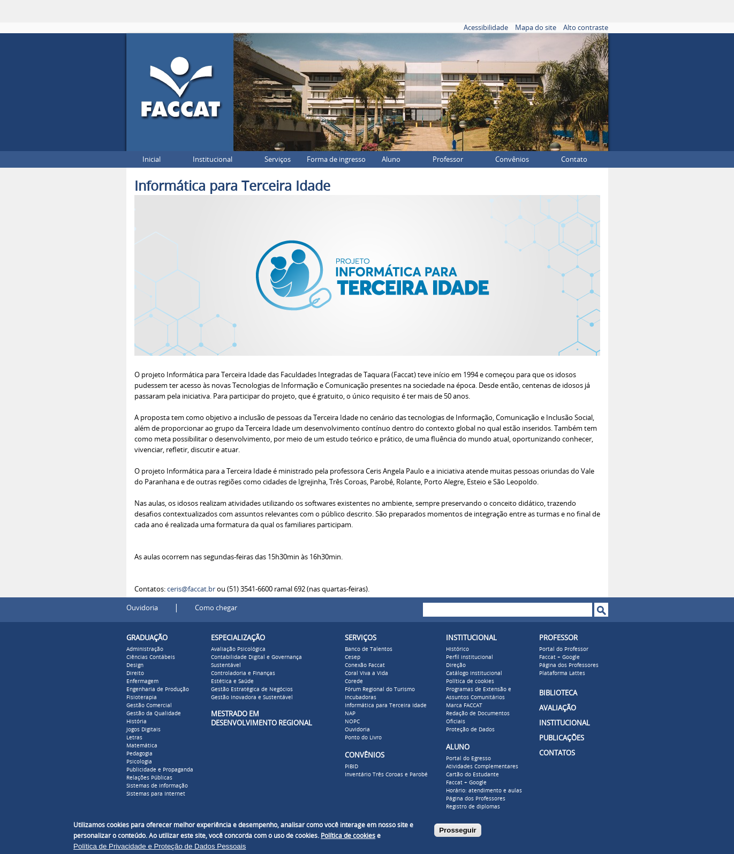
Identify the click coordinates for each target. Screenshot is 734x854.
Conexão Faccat (365, 665)
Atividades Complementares (482, 766)
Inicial (151, 159)
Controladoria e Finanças (243, 673)
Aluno (391, 159)
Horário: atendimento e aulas (484, 791)
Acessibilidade (486, 28)
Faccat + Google (466, 783)
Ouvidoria (142, 608)
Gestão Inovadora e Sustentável (252, 697)
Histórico (457, 649)
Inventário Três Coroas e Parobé (386, 774)
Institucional (212, 159)
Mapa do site (535, 28)
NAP (350, 713)
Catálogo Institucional (474, 673)
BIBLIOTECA (558, 693)
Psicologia (139, 762)
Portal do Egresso (468, 758)
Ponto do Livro (363, 738)
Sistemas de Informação (157, 786)
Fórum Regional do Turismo (380, 689)
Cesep (352, 657)
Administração (144, 649)
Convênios (512, 159)
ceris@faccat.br (191, 589)
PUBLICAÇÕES (561, 738)
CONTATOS (557, 753)
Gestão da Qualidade (153, 713)
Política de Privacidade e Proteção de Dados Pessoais (159, 846)
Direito (135, 673)
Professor (448, 159)
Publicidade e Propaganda (159, 770)
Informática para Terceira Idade (386, 705)
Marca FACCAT (464, 705)
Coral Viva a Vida (366, 673)
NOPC (352, 721)
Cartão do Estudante (472, 774)
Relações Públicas (149, 778)
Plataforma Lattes (562, 673)
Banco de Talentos (368, 649)
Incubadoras (360, 697)
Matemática (141, 746)
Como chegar (216, 608)
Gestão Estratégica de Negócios (252, 689)
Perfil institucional (469, 657)
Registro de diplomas (473, 807)
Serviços (277, 159)
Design (134, 665)
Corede (354, 681)
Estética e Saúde (232, 681)
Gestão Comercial (149, 705)
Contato (574, 159)
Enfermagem (142, 681)
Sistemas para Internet (155, 794)
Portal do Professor (563, 649)
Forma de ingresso (336, 159)
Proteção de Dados (470, 729)
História (136, 721)
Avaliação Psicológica (238, 649)
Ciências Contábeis (150, 657)
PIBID (351, 766)
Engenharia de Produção (157, 689)
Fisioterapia (141, 697)
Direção (456, 665)
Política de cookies (470, 681)
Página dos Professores (475, 799)
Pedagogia (139, 754)
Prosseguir (457, 830)
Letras (134, 738)
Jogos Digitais (143, 729)
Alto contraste (585, 28)
